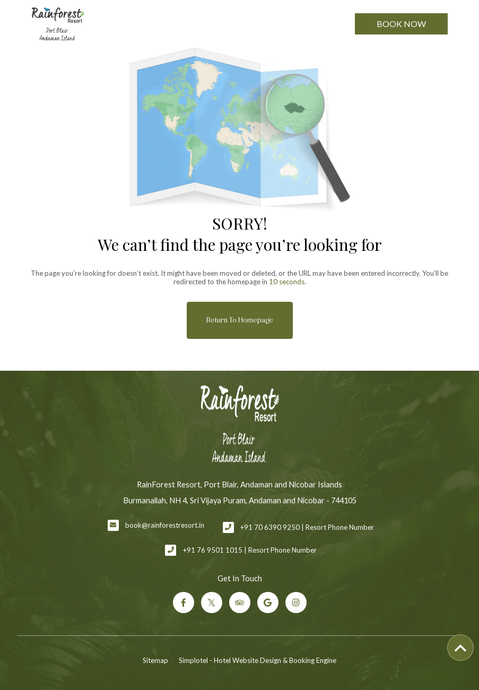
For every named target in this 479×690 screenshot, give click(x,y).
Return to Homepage (239, 320)
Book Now (401, 24)
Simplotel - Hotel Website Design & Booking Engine (257, 660)
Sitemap (155, 660)
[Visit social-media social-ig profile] (296, 602)
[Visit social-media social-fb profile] (183, 602)
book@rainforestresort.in (164, 525)
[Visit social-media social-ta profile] (239, 602)
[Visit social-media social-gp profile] (267, 602)
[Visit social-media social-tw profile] (211, 602)
